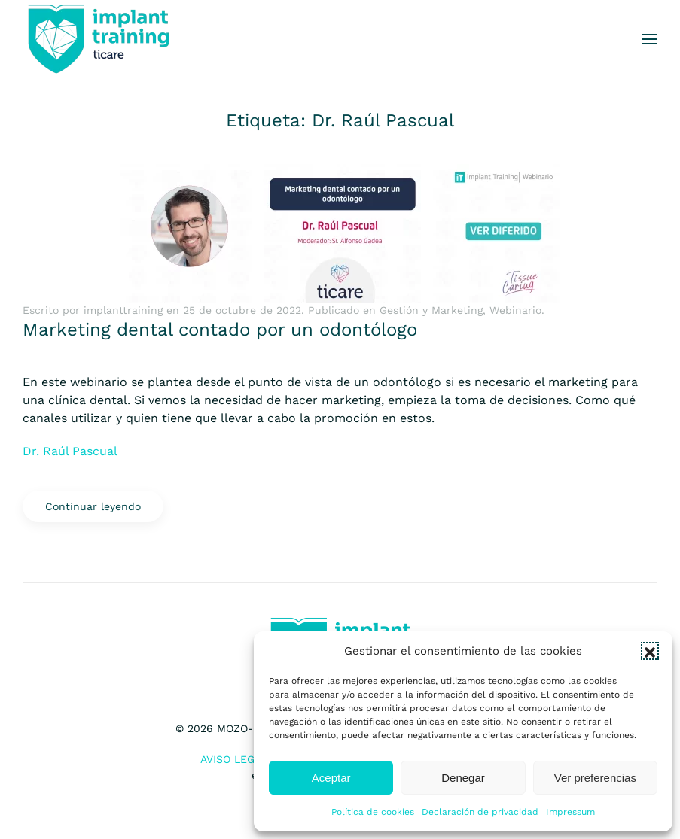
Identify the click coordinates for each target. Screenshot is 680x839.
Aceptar (331, 777)
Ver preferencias (595, 777)
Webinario (515, 310)
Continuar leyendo (93, 506)
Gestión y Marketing (431, 310)
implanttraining (123, 310)
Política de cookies (372, 812)
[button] (649, 650)
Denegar (463, 777)
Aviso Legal (233, 759)
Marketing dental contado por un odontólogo (220, 329)
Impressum (570, 812)
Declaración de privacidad (480, 812)
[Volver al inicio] (98, 39)
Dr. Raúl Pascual (70, 451)
